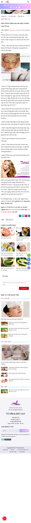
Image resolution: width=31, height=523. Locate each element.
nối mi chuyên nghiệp (7, 212)
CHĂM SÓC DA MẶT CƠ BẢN (17, 30)
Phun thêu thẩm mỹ (23, 454)
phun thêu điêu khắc (15, 209)
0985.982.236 (22, 5)
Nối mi (12, 454)
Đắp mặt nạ (21, 16)
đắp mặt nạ (9, 219)
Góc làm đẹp (12, 16)
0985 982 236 (15, 417)
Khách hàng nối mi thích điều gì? (17, 373)
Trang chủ (3, 16)
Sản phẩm (22, 456)
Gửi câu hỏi (24, 288)
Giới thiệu (5, 454)
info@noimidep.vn (11, 5)
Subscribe (24, 430)
